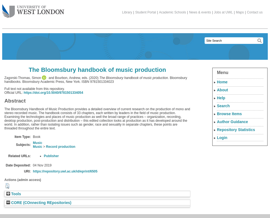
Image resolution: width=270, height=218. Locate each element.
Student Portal (145, 12)
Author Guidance (232, 122)
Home (222, 82)
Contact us (255, 12)
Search (223, 106)
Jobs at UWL (223, 12)
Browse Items (229, 114)
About (222, 90)
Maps (240, 12)
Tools (13, 194)
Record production (60, 147)
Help (221, 98)
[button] (7, 186)
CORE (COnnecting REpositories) (38, 203)
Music (37, 143)
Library (127, 12)
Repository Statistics (236, 130)
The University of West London (33, 9)
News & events (200, 12)
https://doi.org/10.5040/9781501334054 (53, 93)
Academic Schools (172, 12)
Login (222, 137)
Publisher (51, 156)
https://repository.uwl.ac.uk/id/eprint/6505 (65, 171)
